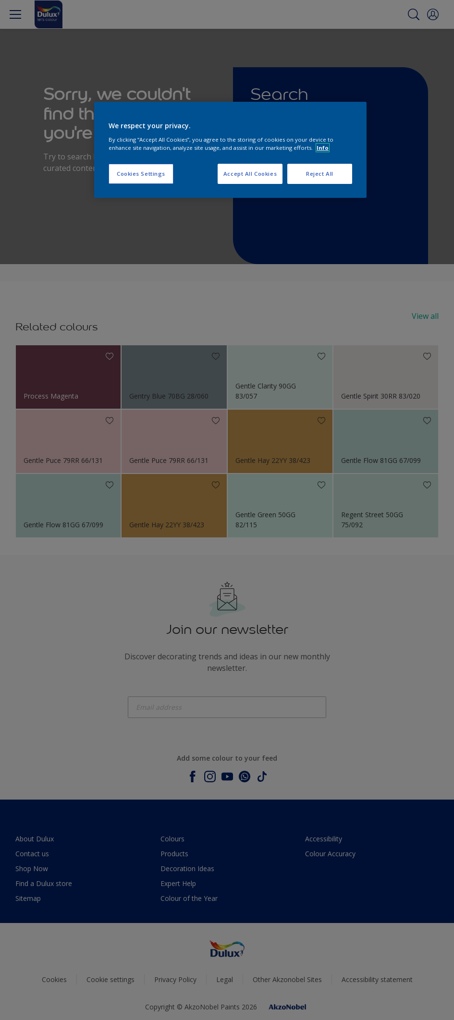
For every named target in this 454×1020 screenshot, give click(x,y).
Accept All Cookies (250, 173)
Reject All (319, 173)
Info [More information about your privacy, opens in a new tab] (323, 147)
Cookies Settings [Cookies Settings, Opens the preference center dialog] (141, 173)
